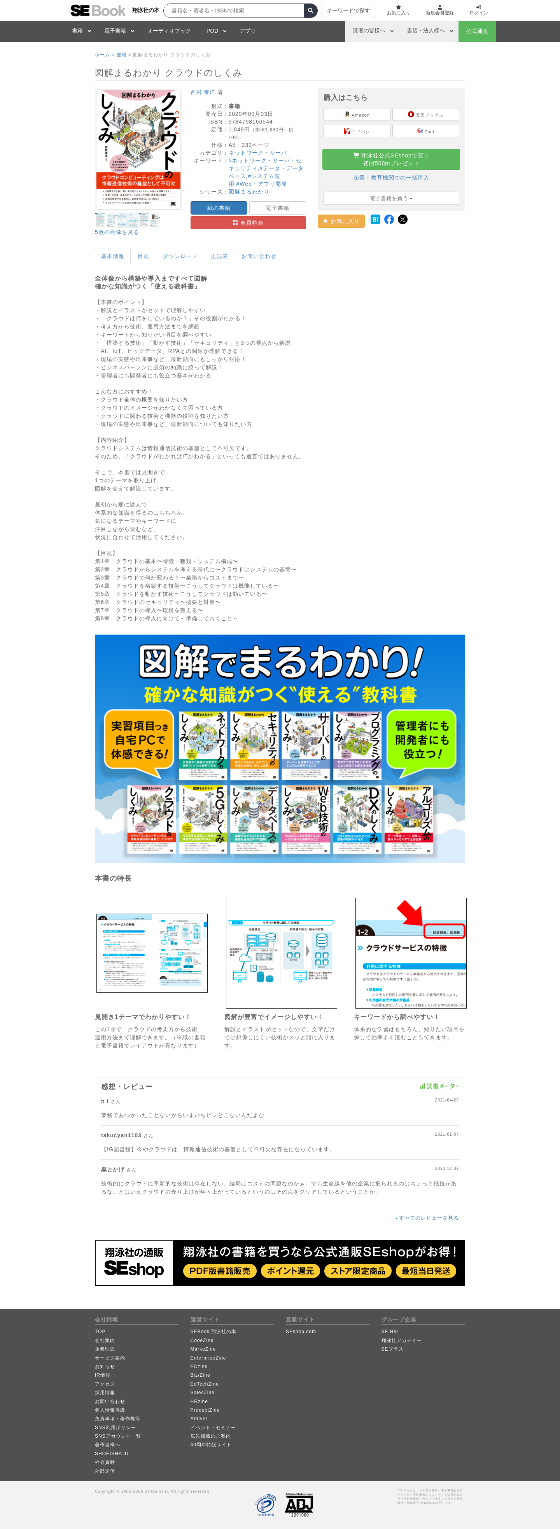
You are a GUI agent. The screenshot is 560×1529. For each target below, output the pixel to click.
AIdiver (199, 1418)
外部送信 (105, 1471)
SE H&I (390, 1331)
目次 (143, 256)
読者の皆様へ (369, 30)
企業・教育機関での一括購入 (391, 178)
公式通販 (477, 31)
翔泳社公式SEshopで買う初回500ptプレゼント (391, 159)
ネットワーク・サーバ (258, 153)
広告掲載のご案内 (211, 1436)
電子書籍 (115, 31)
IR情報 (102, 1375)
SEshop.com (301, 1331)
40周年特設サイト (211, 1444)
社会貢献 (105, 1462)
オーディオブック (169, 31)
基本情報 (112, 256)
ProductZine (205, 1410)
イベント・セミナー (213, 1427)
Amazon (357, 114)
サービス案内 (110, 1358)
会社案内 (105, 1340)
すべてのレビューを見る (429, 1218)
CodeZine (202, 1340)
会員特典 (248, 223)
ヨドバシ (357, 131)
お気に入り (341, 221)
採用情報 (105, 1392)
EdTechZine (205, 1384)
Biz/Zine (200, 1375)
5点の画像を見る (117, 232)
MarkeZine (203, 1349)
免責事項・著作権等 (117, 1418)
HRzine (199, 1401)
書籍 (77, 31)
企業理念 (105, 1349)
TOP (100, 1331)
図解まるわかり (249, 192)
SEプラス (393, 1349)
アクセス (105, 1384)
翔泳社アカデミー (402, 1340)
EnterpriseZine (208, 1358)
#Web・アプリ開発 (261, 184)
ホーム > (105, 55)
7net (425, 131)
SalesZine (203, 1392)
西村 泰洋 (203, 92)
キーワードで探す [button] (348, 10)
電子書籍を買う (391, 198)
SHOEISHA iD (112, 1453)
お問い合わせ (259, 256)
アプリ (248, 31)
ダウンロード (180, 256)
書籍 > (124, 55)
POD (212, 31)
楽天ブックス (426, 114)
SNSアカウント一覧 (118, 1436)
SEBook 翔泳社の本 (214, 1331)
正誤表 (219, 256)
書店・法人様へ (426, 30)
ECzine (199, 1366)
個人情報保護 (110, 1410)
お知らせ (105, 1366)
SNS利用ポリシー (115, 1427)
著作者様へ (107, 1444)
